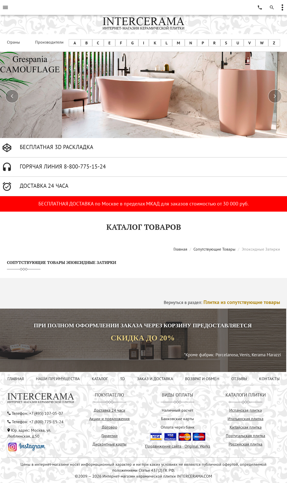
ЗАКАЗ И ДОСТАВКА (155, 378)
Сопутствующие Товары (214, 249)
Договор (109, 427)
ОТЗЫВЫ (239, 378)
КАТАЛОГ (100, 378)
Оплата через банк (177, 427)
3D (122, 378)
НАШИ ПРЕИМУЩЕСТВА (58, 378)
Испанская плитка (245, 410)
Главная (180, 249)
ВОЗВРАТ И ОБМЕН (202, 378)
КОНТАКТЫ (269, 378)
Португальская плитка (245, 435)
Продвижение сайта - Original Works (177, 446)
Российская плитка (245, 444)
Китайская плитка (246, 427)
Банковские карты (177, 418)
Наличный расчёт (177, 410)
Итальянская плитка (245, 418)
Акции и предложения (109, 418)
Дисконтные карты (110, 444)
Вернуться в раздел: (222, 302)
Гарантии (109, 435)
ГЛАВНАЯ (15, 378)
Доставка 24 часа (109, 410)
